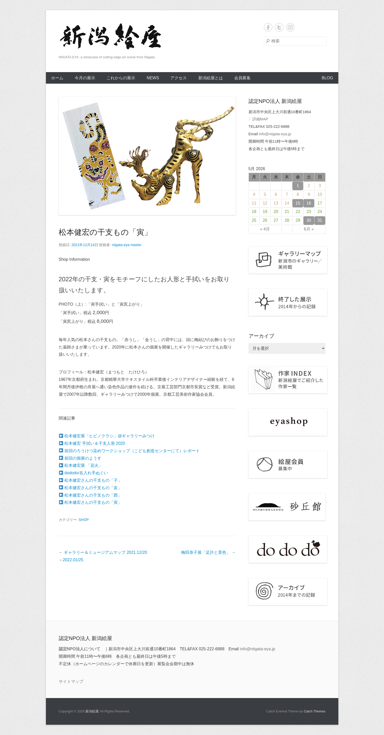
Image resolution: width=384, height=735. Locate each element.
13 (276, 203)
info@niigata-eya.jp (275, 134)
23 (309, 211)
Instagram (290, 27)
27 (276, 220)
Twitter (279, 27)
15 (298, 203)
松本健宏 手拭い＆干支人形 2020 (92, 443)
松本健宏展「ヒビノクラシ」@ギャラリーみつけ (107, 436)
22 (298, 211)
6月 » (309, 229)
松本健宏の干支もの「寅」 (105, 232)
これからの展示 (120, 78)
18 (254, 211)
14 (287, 203)
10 (320, 194)
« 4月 (265, 229)
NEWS (153, 78)
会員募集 (242, 78)
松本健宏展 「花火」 (81, 465)
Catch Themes (314, 711)
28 (287, 220)
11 (254, 203)
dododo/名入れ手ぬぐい (83, 473)
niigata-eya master (126, 245)
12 (265, 203)
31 (320, 220)
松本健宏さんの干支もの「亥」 (90, 488)
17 (320, 203)
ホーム (57, 78)
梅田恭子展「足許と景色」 (208, 552)
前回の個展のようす (80, 458)
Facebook (268, 27)
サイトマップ (71, 681)
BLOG (327, 78)
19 (265, 211)
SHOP (83, 520)
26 (265, 220)
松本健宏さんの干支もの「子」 (90, 480)
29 (298, 220)
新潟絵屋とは (210, 78)
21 (287, 211)
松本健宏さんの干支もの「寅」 (90, 502)
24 (320, 211)
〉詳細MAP (258, 119)
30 (309, 220)
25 (254, 220)
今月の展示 (85, 78)
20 (276, 211)
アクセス (178, 78)
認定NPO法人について (80, 649)
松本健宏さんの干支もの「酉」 (90, 495)
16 (309, 203)
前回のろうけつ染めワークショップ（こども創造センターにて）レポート (129, 451)
